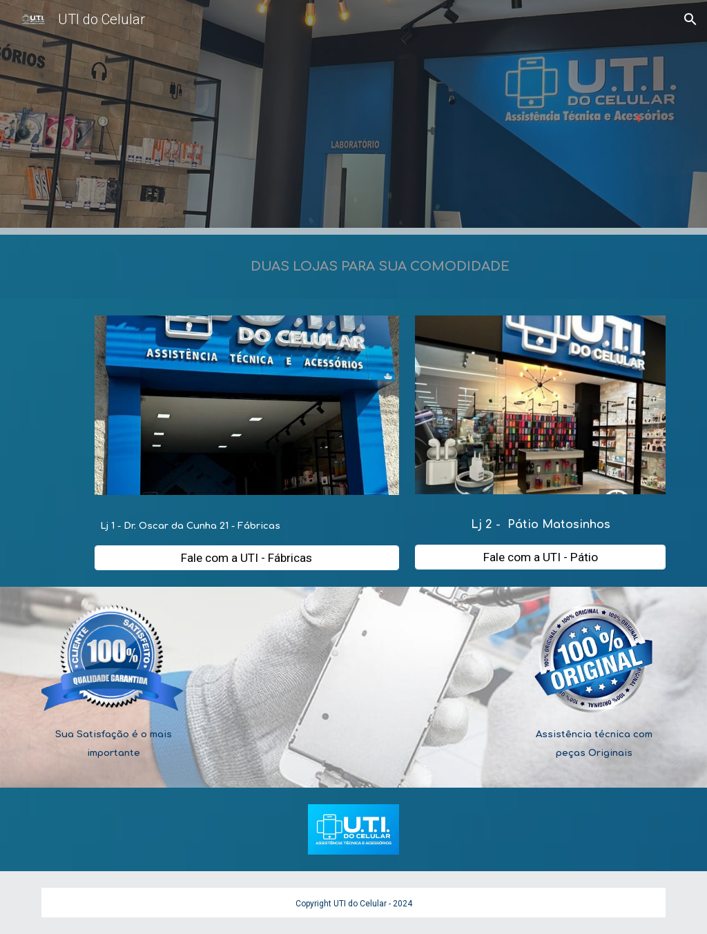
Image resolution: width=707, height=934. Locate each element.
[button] (690, 19)
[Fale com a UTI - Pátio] (540, 557)
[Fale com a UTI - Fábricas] (246, 557)
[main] (380, 266)
